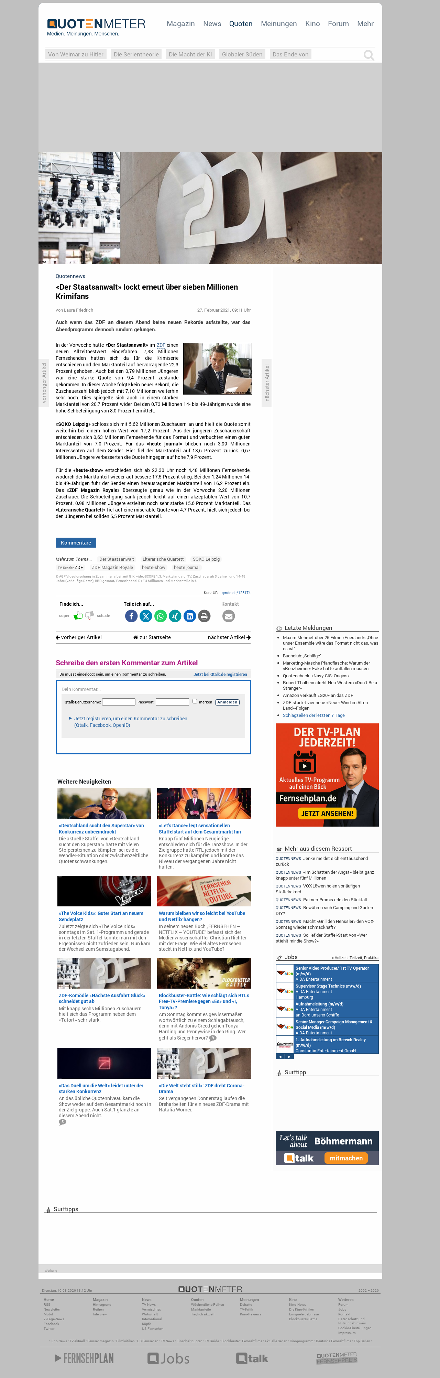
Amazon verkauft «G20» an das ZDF (318, 695)
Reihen (98, 1309)
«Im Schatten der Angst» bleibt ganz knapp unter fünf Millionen (325, 875)
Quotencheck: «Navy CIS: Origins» (316, 675)
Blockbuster (230, 1341)
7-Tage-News (54, 1319)
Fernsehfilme (252, 1341)
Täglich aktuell (202, 1314)
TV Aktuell (77, 1341)
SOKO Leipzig (206, 559)
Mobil (48, 1314)
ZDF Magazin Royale (112, 567)
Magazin (181, 23)
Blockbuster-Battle (303, 1319)
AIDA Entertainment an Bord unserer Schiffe (322, 973)
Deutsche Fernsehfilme (333, 1341)
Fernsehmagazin (100, 1341)
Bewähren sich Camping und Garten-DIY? (325, 910)
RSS (47, 1304)
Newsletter (52, 1309)
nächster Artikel (229, 637)
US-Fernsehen (153, 1328)
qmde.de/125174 (236, 592)
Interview (100, 1314)
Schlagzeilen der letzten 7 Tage (314, 715)
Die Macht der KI (190, 54)
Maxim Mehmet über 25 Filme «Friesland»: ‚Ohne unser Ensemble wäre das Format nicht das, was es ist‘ (330, 643)
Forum (338, 23)
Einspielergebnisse (304, 1314)
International (152, 1319)
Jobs (342, 1309)
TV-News (149, 1304)
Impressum (347, 1333)
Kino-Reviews (250, 1314)
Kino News (59, 1341)
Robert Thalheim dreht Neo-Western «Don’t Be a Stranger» (330, 685)
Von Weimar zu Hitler (75, 54)
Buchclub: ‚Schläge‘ (302, 656)
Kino (312, 23)
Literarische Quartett (163, 559)
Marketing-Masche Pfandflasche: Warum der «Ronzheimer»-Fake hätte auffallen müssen (326, 665)
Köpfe (146, 1324)
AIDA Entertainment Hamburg (318, 991)
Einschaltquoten (189, 1341)
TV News (167, 1341)
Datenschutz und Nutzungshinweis (352, 1321)
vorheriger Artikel (79, 637)
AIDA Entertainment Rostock (324, 1026)
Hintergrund (102, 1304)
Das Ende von (291, 54)
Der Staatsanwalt (116, 559)
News (212, 23)
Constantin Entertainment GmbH (321, 1044)
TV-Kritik (246, 1309)
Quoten (241, 23)
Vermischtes (151, 1309)
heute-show (153, 567)
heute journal (186, 567)
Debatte (246, 1304)
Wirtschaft (150, 1314)
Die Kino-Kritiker (301, 1309)
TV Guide (212, 1341)
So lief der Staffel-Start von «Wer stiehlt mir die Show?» (321, 938)
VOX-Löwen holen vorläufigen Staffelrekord (318, 888)
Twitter (49, 1328)
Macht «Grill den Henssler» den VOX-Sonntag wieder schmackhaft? (325, 924)
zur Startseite (152, 637)
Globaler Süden (242, 54)
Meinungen (279, 23)
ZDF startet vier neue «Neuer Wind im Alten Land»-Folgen (325, 705)
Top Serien (362, 1341)
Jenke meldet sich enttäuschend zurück (322, 861)
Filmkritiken (125, 1341)
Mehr (365, 23)
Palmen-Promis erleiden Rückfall (321, 900)
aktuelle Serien (276, 1341)
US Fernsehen (147, 1341)
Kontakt (344, 1314)
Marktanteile (201, 1309)
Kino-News (297, 1304)
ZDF (161, 345)
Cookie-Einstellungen (355, 1328)
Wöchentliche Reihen (207, 1304)
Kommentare (76, 542)
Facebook (51, 1324)
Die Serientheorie (136, 54)
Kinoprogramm (302, 1341)
